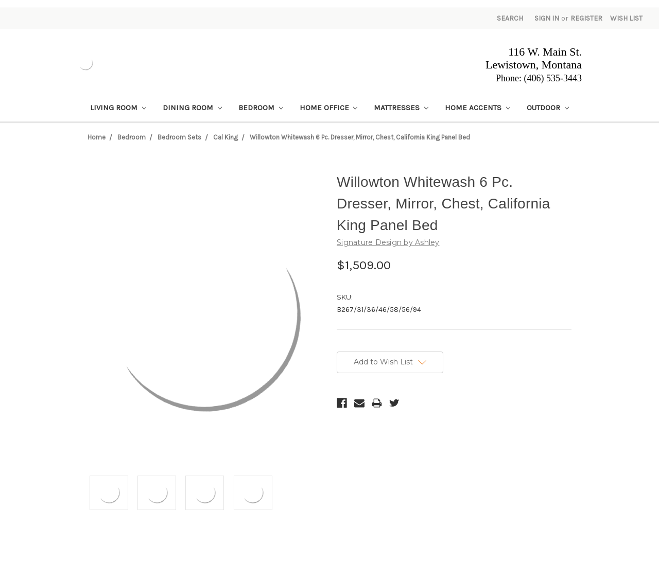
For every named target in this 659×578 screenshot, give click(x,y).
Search (510, 18)
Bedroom (260, 107)
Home (97, 137)
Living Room (118, 107)
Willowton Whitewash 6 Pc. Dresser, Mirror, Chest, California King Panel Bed (360, 137)
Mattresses (401, 107)
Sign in (546, 18)
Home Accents (477, 107)
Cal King (225, 137)
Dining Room (192, 107)
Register (586, 18)
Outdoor (548, 107)
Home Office (329, 107)
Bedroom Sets (179, 137)
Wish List (626, 18)
